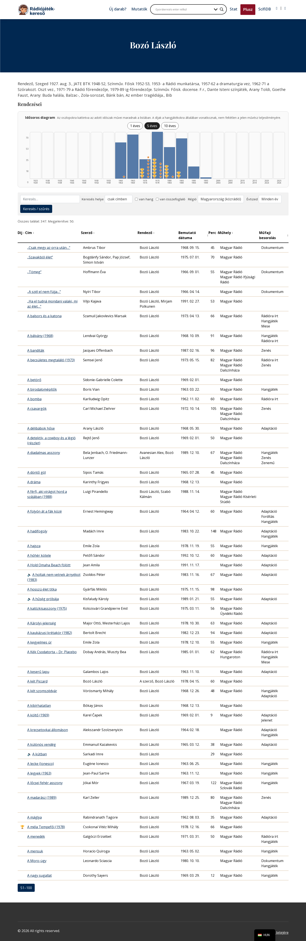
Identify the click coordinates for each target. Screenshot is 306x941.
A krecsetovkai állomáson (47, 729)
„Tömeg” (34, 272)
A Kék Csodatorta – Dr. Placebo (52, 652)
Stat (233, 8)
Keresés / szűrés (36, 209)
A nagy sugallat (39, 875)
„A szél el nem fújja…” (44, 291)
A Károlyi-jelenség (41, 623)
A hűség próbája (45, 599)
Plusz (248, 9)
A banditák (35, 350)
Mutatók (139, 8)
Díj (21, 232)
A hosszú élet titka (42, 589)
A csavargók (37, 408)
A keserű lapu (38, 671)
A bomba (34, 399)
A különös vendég (41, 744)
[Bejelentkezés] (277, 8)
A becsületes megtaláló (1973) (51, 360)
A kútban (39, 754)
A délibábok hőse (41, 428)
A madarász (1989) (41, 797)
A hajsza (33, 546)
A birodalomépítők (42, 389)
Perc (213, 232)
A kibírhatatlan (39, 705)
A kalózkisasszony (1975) (47, 608)
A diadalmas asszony (43, 452)
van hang (144, 199)
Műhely (225, 232)
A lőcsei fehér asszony (45, 782)
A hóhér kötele (39, 555)
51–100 (26, 887)
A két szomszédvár (42, 691)
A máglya (34, 817)
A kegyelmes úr (39, 642)
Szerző (88, 232)
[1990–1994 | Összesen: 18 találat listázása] (193, 172)
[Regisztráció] (285, 8)
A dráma (33, 482)
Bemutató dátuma (193, 235)
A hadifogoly (37, 531)
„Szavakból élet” (40, 257)
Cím (29, 232)
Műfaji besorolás (274, 235)
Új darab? (117, 8)
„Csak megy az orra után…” (48, 247)
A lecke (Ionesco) (40, 763)
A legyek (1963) (39, 773)
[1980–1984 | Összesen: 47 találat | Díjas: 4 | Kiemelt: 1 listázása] (169, 163)
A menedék (36, 836)
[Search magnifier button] (222, 9)
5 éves (152, 125)
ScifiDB (264, 8)
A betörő (34, 379)
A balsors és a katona (44, 316)
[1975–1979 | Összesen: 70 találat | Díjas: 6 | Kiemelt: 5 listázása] (157, 155)
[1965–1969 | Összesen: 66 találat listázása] (132, 157)
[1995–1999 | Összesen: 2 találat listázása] (205, 178)
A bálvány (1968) (40, 335)
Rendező (146, 232)
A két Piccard (37, 681)
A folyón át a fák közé (44, 511)
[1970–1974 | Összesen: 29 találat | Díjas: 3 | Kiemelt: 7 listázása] (145, 169)
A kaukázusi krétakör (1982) (49, 632)
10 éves (170, 125)
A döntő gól (36, 472)
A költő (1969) (38, 715)
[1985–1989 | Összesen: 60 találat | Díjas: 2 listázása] (181, 158)
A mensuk (35, 851)
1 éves (135, 125)
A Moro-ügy (36, 860)
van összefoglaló (170, 199)
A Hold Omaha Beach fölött (48, 565)
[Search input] (183, 9)
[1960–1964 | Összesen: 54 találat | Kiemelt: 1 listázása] (120, 160)
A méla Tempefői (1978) (46, 827)
